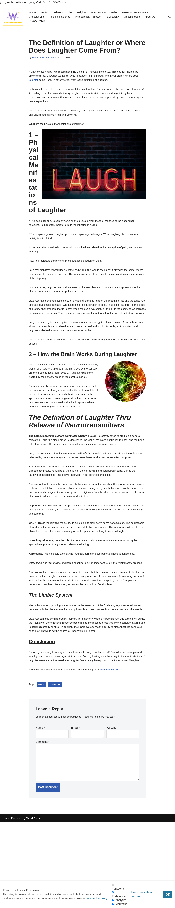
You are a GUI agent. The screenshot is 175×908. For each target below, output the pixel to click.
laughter (34, 81)
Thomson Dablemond (44, 57)
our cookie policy (97, 898)
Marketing (121, 904)
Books (45, 12)
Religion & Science (61, 16)
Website (111, 808)
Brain (42, 764)
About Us (156, 16)
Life (71, 12)
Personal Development (140, 12)
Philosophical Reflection (91, 16)
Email (75, 808)
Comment (42, 823)
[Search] (169, 16)
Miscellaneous (137, 16)
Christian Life (37, 16)
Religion (83, 12)
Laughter (56, 764)
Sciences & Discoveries (107, 12)
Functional (118, 888)
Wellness (58, 12)
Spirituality (117, 16)
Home (32, 12)
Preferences (119, 896)
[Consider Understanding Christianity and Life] (13, 17)
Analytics (120, 900)
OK (168, 894)
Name (40, 808)
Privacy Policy (37, 21)
